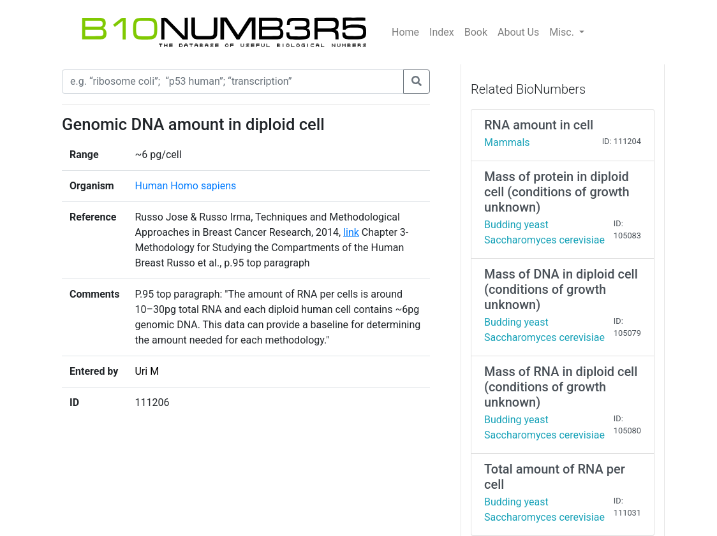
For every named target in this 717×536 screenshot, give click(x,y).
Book (475, 32)
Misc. (563, 32)
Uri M (147, 371)
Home (405, 32)
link (351, 232)
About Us (518, 32)
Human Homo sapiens (185, 186)
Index (441, 32)
